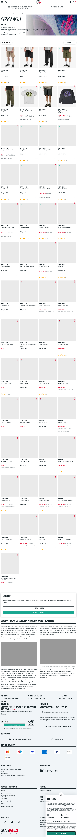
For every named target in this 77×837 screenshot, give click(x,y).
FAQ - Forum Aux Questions (36, 699)
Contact (3, 803)
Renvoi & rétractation (35, 696)
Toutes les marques (44, 793)
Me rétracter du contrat (7, 806)
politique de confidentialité (60, 829)
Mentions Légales (45, 817)
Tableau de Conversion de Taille (8, 796)
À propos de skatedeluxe (45, 790)
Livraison (3, 792)
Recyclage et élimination (6, 801)
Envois (4, 696)
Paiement (3, 790)
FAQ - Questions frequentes (7, 800)
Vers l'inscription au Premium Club (58, 726)
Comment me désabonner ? (21, 729)
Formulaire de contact (20, 775)
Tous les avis (4, 798)
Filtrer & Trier (6, 42)
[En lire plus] (12, 34)
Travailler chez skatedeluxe (46, 792)
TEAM (41, 799)
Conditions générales (44, 820)
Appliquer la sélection (61, 822)
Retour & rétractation (6, 793)
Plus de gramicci (38, 612)
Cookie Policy (43, 824)
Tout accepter (61, 833)
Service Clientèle (66, 699)
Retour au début (38, 608)
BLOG (41, 797)
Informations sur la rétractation (8, 795)
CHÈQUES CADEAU (44, 801)
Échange (63, 696)
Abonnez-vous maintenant (14, 725)
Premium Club (44, 704)
